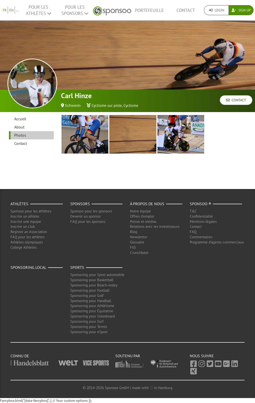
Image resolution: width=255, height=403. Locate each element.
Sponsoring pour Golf (87, 295)
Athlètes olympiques (26, 242)
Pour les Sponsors (75, 10)
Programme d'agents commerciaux (217, 242)
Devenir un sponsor (85, 216)
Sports (77, 267)
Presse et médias (143, 221)
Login (216, 10)
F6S (133, 247)
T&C (193, 211)
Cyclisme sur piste (107, 105)
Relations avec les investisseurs (154, 226)
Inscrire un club (22, 226)
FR (4, 10)
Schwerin (73, 105)
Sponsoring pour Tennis (88, 326)
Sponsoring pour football (89, 290)
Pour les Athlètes (38, 10)
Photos (20, 135)
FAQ (193, 231)
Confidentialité (201, 216)
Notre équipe (140, 211)
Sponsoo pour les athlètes (30, 211)
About (19, 126)
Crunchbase (139, 252)
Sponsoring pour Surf (87, 321)
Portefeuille (149, 10)
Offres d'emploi (142, 216)
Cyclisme (131, 105)
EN (11, 10)
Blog (133, 231)
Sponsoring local (28, 267)
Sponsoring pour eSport (89, 331)
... (17, 10)
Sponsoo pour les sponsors (91, 211)
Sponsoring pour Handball (90, 300)
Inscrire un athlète (24, 216)
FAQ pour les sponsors (87, 221)
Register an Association (28, 231)
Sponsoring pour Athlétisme (92, 305)
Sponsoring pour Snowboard (92, 316)
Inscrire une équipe (25, 221)
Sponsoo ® (200, 203)
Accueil (20, 118)
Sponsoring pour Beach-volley (94, 285)
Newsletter (138, 237)
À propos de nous (147, 203)
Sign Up (241, 10)
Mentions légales (203, 221)
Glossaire (137, 242)
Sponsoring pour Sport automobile (97, 274)
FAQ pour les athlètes (27, 237)
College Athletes (23, 247)
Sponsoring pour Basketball (91, 280)
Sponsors (80, 203)
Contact (186, 10)
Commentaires (201, 237)
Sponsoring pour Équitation (91, 311)
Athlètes (19, 203)
